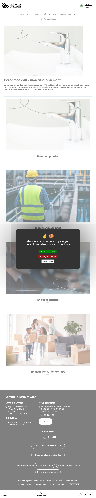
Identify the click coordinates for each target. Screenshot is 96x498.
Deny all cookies (48, 256)
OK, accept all (48, 252)
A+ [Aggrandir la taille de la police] (86, 494)
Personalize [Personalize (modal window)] (48, 261)
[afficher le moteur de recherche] (41, 494)
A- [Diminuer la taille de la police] (91, 494)
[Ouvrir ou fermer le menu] (5, 494)
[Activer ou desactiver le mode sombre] (81, 494)
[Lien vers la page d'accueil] (11, 9)
